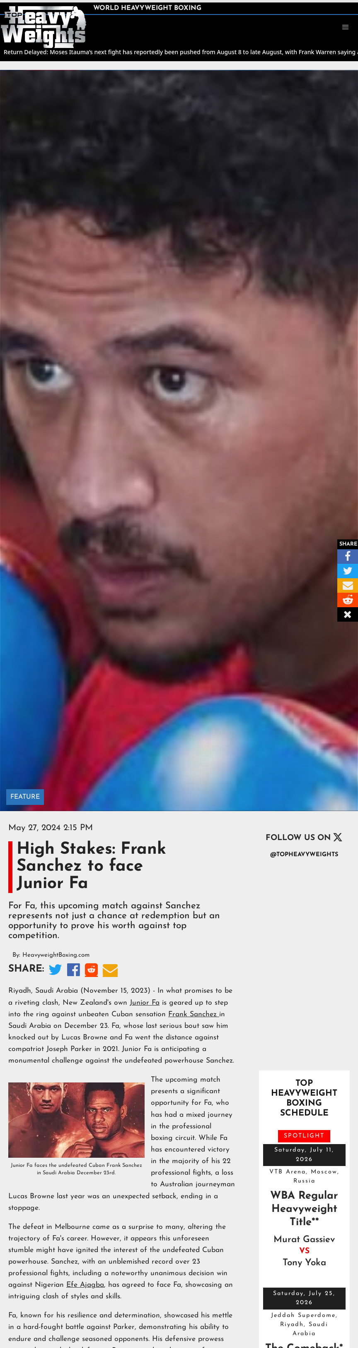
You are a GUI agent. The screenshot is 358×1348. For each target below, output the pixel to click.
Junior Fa (145, 1002)
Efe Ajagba (85, 1284)
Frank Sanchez (193, 1014)
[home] (43, 26)
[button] (345, 27)
